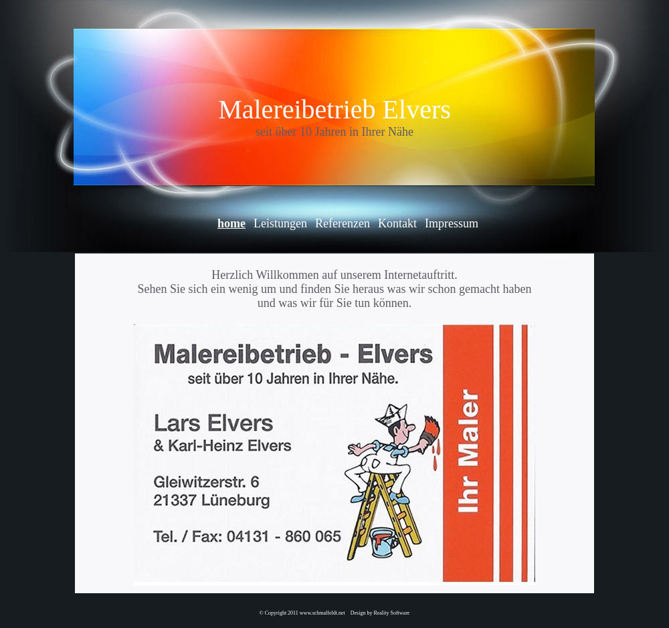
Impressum (451, 223)
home (231, 223)
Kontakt (397, 223)
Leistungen (280, 223)
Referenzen (342, 223)
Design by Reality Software (380, 613)
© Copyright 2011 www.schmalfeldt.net (302, 613)
